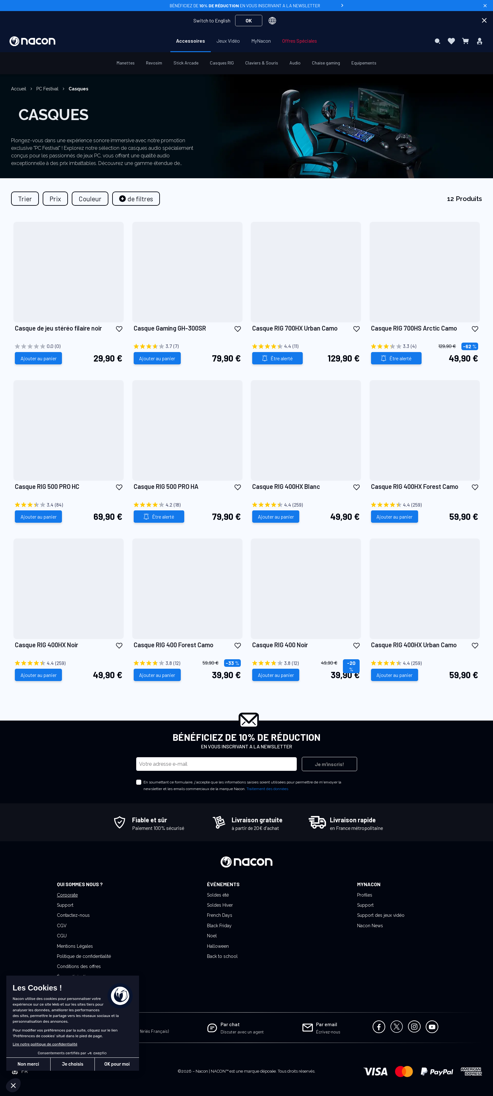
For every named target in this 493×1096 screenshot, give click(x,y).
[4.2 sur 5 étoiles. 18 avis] (187, 505)
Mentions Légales (75, 946)
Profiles (364, 895)
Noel (212, 935)
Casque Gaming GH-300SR (170, 328)
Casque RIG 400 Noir (280, 644)
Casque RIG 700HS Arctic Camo (414, 328)
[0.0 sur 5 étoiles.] (68, 346)
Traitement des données (267, 789)
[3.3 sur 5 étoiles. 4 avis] (424, 346)
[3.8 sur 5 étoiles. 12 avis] (187, 663)
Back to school (222, 956)
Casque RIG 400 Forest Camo (173, 644)
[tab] (136, 199)
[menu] (246, 41)
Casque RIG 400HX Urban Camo (414, 644)
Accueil (19, 88)
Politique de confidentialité (84, 956)
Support (65, 905)
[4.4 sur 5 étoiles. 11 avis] (306, 346)
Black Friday (219, 925)
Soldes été (218, 895)
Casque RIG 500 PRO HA (166, 486)
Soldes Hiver (220, 905)
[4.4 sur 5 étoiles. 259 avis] (306, 505)
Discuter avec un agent (242, 1031)
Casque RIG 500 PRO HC (47, 486)
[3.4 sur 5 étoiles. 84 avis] (68, 505)
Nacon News (370, 925)
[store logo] (32, 41)
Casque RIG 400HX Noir (46, 644)
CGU (62, 935)
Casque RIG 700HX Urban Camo (295, 328)
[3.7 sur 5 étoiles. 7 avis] (187, 346)
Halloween (218, 946)
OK (249, 20)
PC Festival (48, 88)
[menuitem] (190, 40)
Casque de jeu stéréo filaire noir (58, 328)
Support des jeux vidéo (381, 915)
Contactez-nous (73, 915)
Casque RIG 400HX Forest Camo (414, 486)
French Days (219, 915)
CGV (62, 925)
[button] (119, 328)
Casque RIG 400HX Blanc (286, 486)
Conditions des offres (79, 966)
